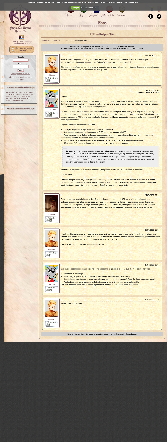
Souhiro (8, 100)
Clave (20, 64)
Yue (22, 100)
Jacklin (30, 94)
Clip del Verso (22, 92)
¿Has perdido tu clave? (20, 74)
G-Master (51, 110)
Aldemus (51, 75)
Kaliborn (8, 96)
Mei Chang (9, 98)
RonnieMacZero (24, 98)
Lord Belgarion (25, 96)
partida (91, 62)
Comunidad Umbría (49, 40)
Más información (88, 8)
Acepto (76, 8)
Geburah (51, 215)
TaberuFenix (16, 100)
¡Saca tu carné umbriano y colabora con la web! (21, 42)
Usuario (20, 57)
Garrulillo (25, 94)
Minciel (16, 98)
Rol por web (64, 40)
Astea (8, 92)
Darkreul (30, 92)
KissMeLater (16, 96)
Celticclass (13, 92)
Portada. (20, 18)
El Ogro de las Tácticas (13, 94)
